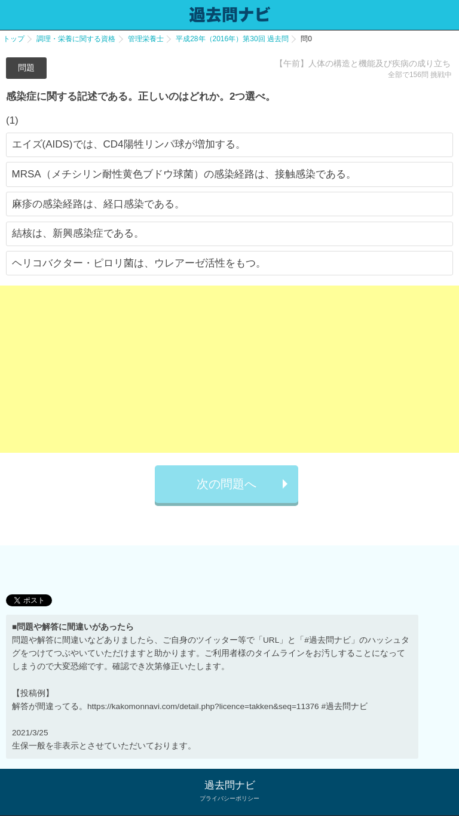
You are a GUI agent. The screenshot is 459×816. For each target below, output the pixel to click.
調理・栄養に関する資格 (75, 39)
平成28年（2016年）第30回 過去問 (232, 39)
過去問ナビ (229, 785)
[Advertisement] (229, 369)
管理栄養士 (146, 39)
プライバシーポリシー (229, 798)
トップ (14, 39)
